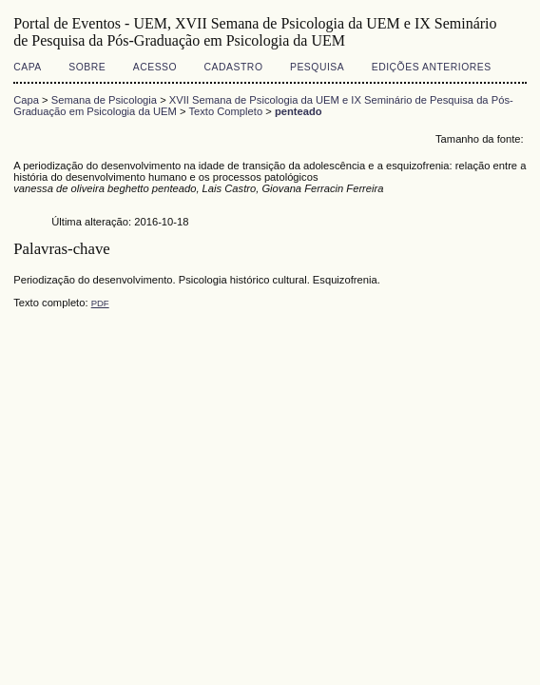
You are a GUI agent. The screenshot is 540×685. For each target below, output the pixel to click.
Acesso (155, 67)
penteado (298, 111)
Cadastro (233, 67)
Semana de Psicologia (104, 100)
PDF (100, 303)
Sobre (87, 67)
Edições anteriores (432, 67)
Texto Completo (225, 111)
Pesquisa (317, 67)
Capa (27, 67)
